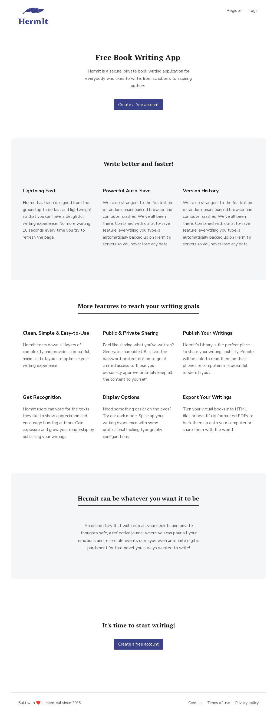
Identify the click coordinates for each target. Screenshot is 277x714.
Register (234, 11)
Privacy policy (247, 702)
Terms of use (218, 702)
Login (253, 11)
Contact (195, 702)
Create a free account (138, 105)
